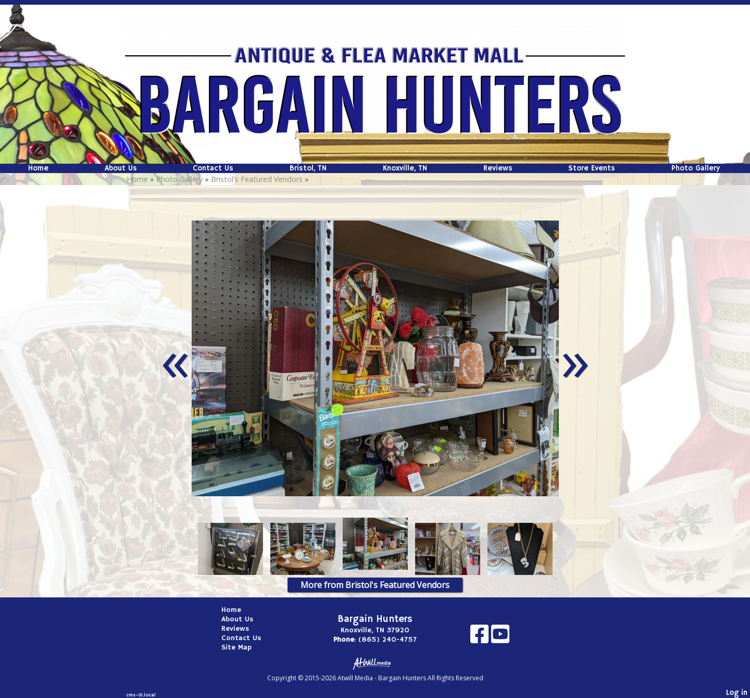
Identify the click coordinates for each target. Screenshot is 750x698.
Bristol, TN (308, 168)
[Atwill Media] (375, 662)
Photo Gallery (695, 168)
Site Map (244, 647)
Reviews (497, 168)
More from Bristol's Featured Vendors (375, 585)
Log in (736, 692)
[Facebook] (480, 638)
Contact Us (213, 168)
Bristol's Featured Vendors (257, 179)
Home (38, 168)
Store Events (591, 168)
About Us (121, 168)
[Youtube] (500, 638)
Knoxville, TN (405, 168)
